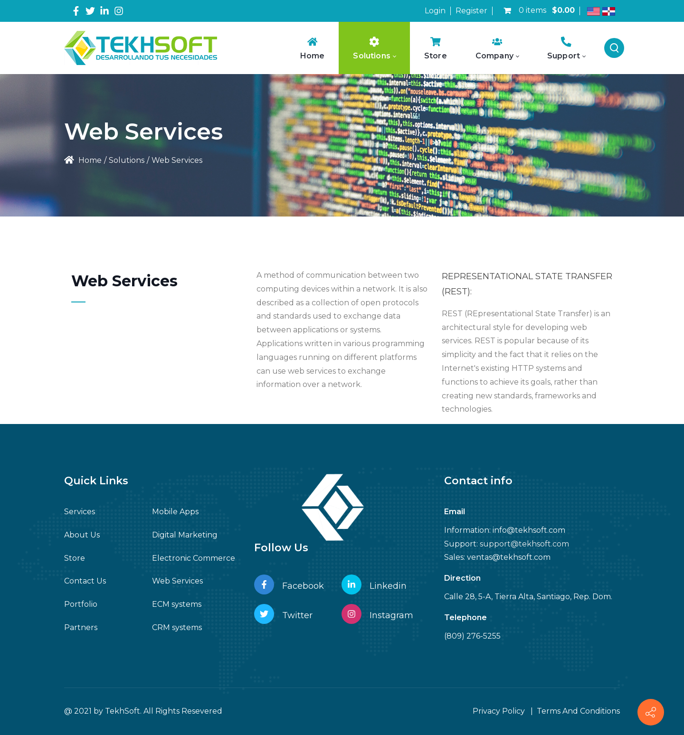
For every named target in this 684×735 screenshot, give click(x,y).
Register (471, 10)
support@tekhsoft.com (524, 543)
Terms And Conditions (578, 711)
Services (79, 511)
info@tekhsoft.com (529, 530)
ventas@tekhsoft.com (509, 557)
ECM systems (176, 604)
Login (435, 10)
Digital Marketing (185, 534)
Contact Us (85, 580)
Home (83, 160)
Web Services (177, 580)
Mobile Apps (175, 511)
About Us (82, 534)
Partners (80, 627)
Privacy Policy (499, 711)
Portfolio (80, 604)
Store (74, 558)
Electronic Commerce (193, 558)
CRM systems (177, 627)
